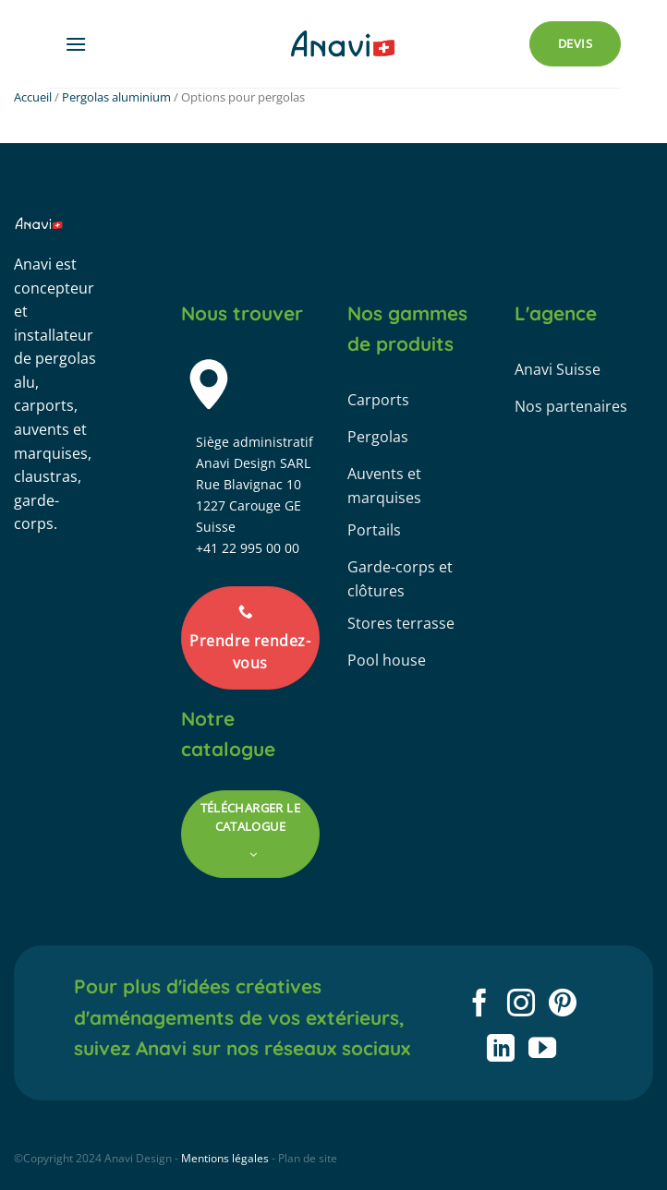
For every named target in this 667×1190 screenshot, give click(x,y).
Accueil (33, 97)
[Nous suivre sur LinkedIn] (500, 1050)
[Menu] (76, 43)
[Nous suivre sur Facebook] (479, 1005)
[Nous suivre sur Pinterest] (562, 1005)
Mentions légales (225, 1158)
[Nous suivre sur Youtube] (542, 1050)
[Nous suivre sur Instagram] (521, 1005)
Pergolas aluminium (116, 97)
